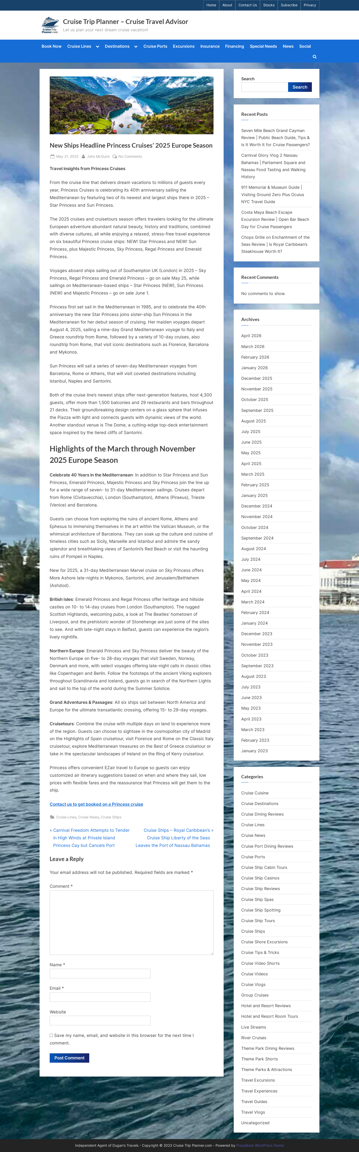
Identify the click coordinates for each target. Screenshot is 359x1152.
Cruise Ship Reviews (260, 888)
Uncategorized (255, 1122)
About (227, 5)
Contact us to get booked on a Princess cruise (96, 804)
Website (58, 1011)
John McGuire (98, 155)
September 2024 (257, 538)
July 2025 (250, 431)
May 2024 (251, 580)
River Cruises (253, 1037)
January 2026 (254, 367)
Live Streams (253, 1027)
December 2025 (256, 378)
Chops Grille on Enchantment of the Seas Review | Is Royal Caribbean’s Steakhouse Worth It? (275, 244)
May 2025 (251, 452)
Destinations (117, 46)
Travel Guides (254, 1101)
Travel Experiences (259, 1090)
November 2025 (257, 388)
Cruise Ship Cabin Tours (264, 867)
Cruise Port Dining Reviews (267, 846)
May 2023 (251, 708)
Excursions (184, 46)
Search (248, 78)
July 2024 (250, 559)
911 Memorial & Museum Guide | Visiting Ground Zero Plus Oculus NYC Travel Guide (272, 194)
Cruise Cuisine (254, 792)
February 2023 (255, 740)
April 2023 (251, 718)
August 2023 (253, 676)
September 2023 (257, 665)
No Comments (130, 156)
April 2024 (251, 591)
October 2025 (254, 399)
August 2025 (253, 420)
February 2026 (255, 357)
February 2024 (255, 612)
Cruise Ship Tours (258, 920)
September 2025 (257, 410)
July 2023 (250, 686)
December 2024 (256, 505)
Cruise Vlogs (253, 984)
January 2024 (254, 623)
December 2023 (256, 633)
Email (57, 988)
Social (305, 46)
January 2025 (254, 495)
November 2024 (257, 516)
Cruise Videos (254, 973)
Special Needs (263, 46)
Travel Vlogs (253, 1112)
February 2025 (255, 484)
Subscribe (289, 5)
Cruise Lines (79, 46)
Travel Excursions (258, 1080)
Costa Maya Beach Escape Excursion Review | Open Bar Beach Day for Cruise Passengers (275, 219)
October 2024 (254, 527)
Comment (61, 886)
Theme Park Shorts (259, 1058)
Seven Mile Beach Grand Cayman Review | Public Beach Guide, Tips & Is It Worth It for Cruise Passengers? (275, 137)
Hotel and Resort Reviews (266, 1005)
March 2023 (252, 729)
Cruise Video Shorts (260, 963)
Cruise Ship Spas (257, 899)
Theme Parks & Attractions (266, 1069)
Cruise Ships (111, 817)
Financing (234, 46)
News (288, 46)
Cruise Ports (155, 46)
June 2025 (251, 442)
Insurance (210, 46)
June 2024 (251, 569)
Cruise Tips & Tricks (260, 952)
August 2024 (253, 548)
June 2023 (251, 697)
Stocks (269, 5)
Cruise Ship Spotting (261, 910)
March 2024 (252, 601)
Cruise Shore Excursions (264, 941)
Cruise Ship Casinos (260, 877)
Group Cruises (254, 995)
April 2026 (251, 335)
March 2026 (252, 346)
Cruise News (88, 817)
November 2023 (257, 644)
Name (57, 964)
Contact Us (247, 5)
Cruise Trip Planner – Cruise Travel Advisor (125, 21)
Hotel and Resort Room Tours (269, 1016)
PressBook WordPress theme (260, 1145)
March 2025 (252, 474)
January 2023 (254, 750)
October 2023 (254, 655)
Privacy (310, 5)
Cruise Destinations (259, 803)
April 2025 (251, 463)
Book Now (52, 46)
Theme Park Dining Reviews (267, 1048)
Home (211, 5)
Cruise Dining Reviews (262, 814)
